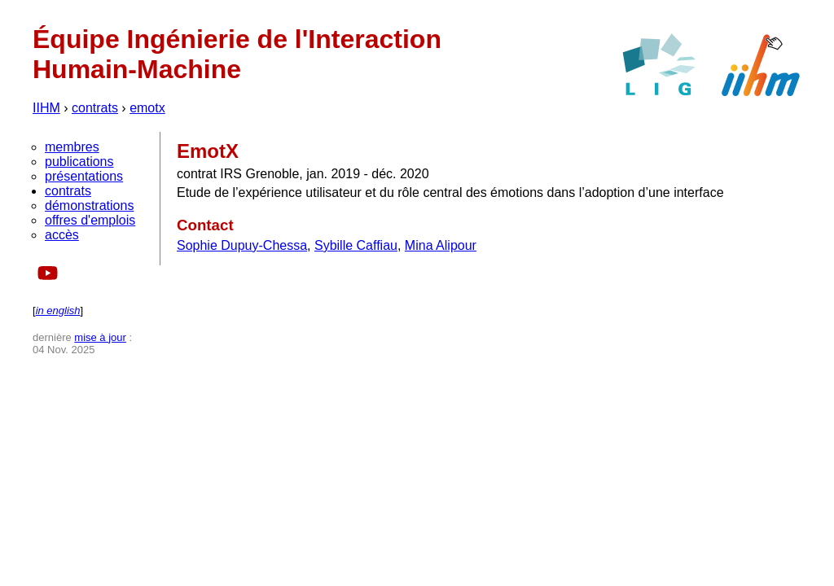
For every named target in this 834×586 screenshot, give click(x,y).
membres (72, 147)
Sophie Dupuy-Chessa (242, 245)
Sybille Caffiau (355, 245)
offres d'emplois (90, 220)
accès (62, 235)
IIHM (46, 108)
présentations (84, 176)
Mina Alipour (440, 245)
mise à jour (100, 337)
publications (79, 161)
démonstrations (89, 205)
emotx (147, 108)
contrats (95, 108)
